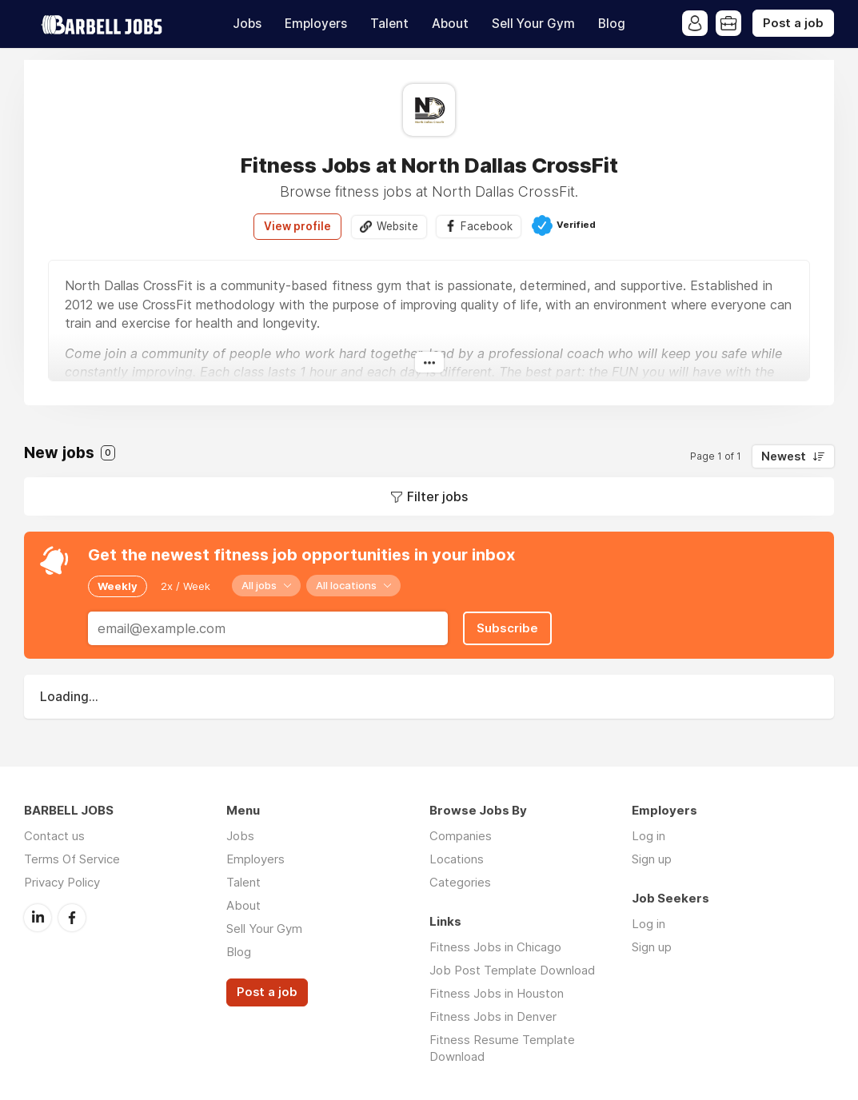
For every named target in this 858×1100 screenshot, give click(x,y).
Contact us (54, 835)
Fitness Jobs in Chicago (495, 947)
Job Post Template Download (512, 970)
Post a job (793, 23)
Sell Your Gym (533, 23)
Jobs (247, 23)
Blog (611, 23)
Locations (456, 859)
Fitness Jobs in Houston (496, 993)
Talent (389, 23)
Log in (648, 835)
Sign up (652, 859)
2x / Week (185, 586)
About (450, 23)
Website (397, 226)
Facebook (487, 226)
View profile (297, 226)
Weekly (118, 586)
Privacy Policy (62, 882)
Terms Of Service (72, 859)
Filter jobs (437, 496)
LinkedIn (37, 917)
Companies (460, 835)
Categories (460, 882)
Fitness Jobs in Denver (493, 1016)
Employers (316, 23)
